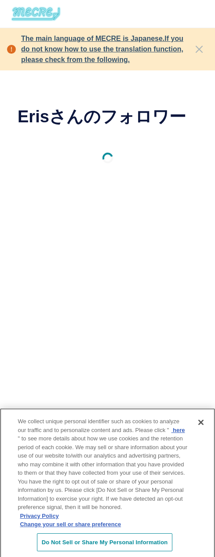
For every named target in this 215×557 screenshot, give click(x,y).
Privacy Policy (39, 518)
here (178, 432)
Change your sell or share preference (70, 526)
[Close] (199, 49)
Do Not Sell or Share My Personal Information (105, 544)
